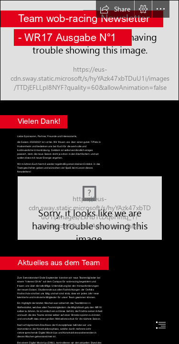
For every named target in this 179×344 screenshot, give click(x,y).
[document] (89, 172)
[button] (115, 9)
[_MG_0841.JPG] (89, 50)
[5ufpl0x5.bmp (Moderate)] (89, 208)
